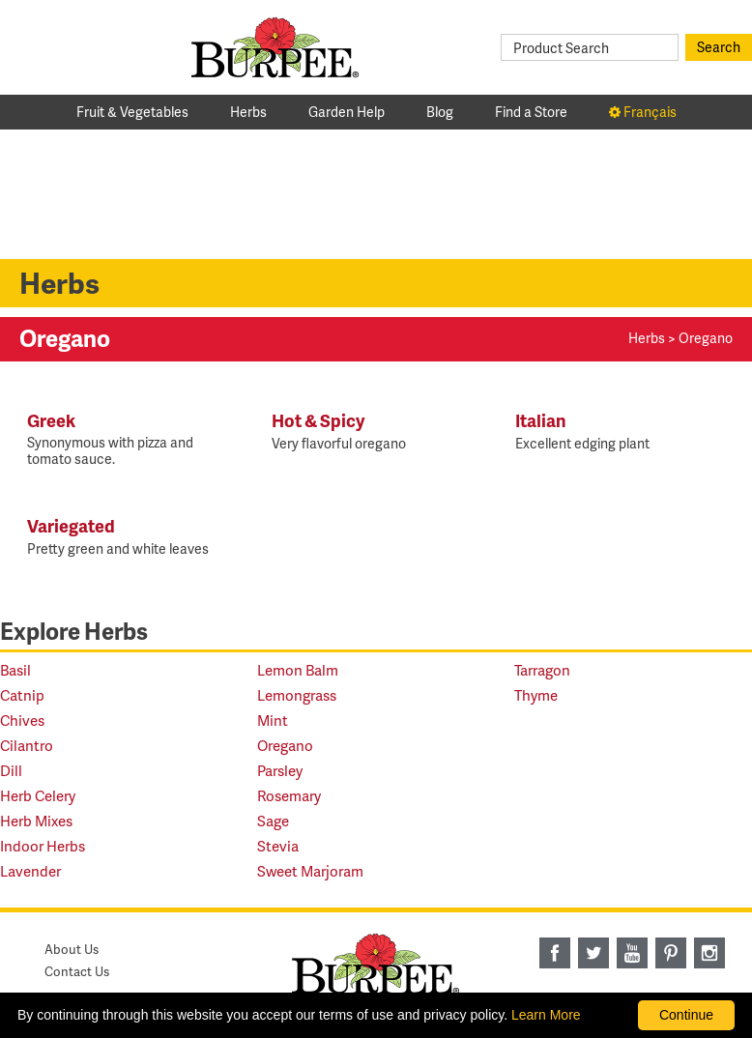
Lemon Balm (297, 670)
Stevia (278, 846)
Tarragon (542, 670)
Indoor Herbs (42, 846)
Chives (22, 720)
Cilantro (26, 745)
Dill (11, 771)
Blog (439, 111)
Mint (272, 720)
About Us (71, 949)
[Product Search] (590, 47)
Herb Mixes (36, 821)
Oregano (285, 745)
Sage (273, 821)
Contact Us (76, 971)
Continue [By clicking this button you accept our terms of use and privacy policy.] (686, 1015)
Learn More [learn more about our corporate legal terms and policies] (546, 1015)
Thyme (536, 695)
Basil (15, 670)
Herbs (248, 111)
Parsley (280, 771)
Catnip (22, 695)
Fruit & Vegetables (132, 111)
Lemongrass (296, 695)
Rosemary (289, 796)
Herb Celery (37, 796)
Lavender (30, 871)
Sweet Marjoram (310, 871)
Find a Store (531, 111)
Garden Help (346, 111)
